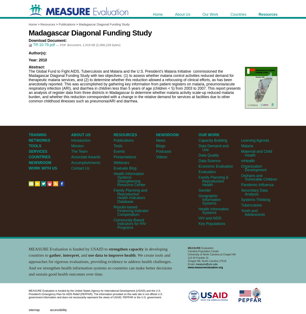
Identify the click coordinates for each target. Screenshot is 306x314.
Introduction (81, 140)
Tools (118, 146)
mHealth (248, 161)
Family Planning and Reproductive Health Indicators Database (130, 196)
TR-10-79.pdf (42, 45)
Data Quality (208, 155)
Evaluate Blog (125, 168)
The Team (79, 151)
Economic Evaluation (215, 166)
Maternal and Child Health (256, 153)
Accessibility (58, 310)
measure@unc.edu (207, 264)
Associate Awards (85, 157)
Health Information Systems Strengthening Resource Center (129, 179)
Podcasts (163, 151)
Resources (47, 24)
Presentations (125, 157)
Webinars (121, 163)
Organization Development (253, 168)
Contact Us (80, 168)
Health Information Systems (213, 211)
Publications (67, 24)
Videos (161, 157)
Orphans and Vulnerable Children (259, 177)
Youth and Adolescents (253, 212)
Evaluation (207, 172)
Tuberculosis (251, 205)
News (160, 140)
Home (33, 24)
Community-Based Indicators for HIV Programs (130, 224)
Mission (77, 146)
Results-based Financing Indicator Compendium (131, 211)
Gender (204, 190)
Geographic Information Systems (209, 199)
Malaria (247, 146)
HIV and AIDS (209, 218)
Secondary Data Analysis (254, 192)
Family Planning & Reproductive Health (213, 181)
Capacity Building (212, 140)
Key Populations (211, 224)
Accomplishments (85, 163)
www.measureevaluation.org (205, 267)
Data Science (209, 161)
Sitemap (34, 310)
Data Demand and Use (213, 148)
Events (119, 151)
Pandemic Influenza (257, 185)
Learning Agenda (255, 140)
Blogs (160, 146)
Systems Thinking (255, 200)
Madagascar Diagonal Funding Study (104, 24)
